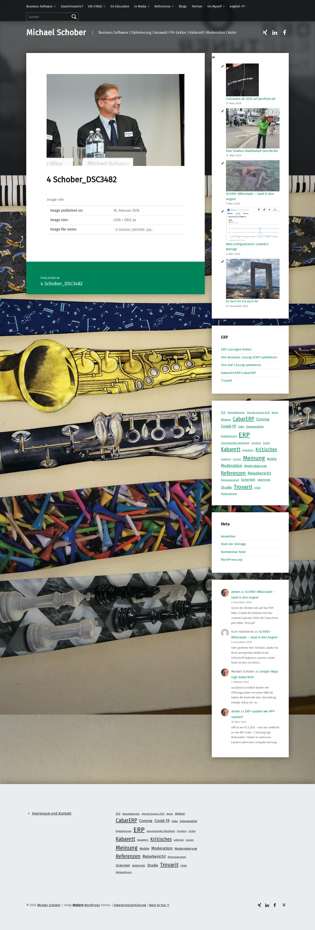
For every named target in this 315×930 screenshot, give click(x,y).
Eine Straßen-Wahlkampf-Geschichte (252, 151)
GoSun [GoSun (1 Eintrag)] (266, 443)
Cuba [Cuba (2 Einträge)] (241, 426)
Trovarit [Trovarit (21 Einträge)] (243, 487)
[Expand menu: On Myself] (224, 6)
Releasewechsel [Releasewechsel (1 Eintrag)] (230, 480)
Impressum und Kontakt (51, 813)
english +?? (237, 6)
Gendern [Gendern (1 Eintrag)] (256, 443)
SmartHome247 (72, 6)
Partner (197, 6)
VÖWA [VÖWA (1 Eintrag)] (257, 487)
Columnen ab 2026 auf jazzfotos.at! (250, 99)
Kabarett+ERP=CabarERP (238, 373)
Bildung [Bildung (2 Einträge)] (226, 419)
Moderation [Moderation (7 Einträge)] (231, 465)
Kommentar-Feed (233, 552)
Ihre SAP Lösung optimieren (241, 365)
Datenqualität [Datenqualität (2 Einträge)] (255, 426)
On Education (119, 6)
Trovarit (226, 380)
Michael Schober (56, 32)
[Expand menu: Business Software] (55, 6)
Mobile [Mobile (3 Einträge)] (272, 459)
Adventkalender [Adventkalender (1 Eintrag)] (236, 412)
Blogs (183, 6)
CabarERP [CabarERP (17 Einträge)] (243, 419)
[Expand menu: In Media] (148, 6)
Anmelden (228, 536)
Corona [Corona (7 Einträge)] (263, 419)
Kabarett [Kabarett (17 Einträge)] (230, 449)
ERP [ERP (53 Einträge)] (244, 435)
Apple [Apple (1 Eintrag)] (275, 412)
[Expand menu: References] (173, 6)
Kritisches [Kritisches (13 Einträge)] (266, 449)
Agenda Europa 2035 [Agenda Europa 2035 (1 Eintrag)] (258, 412)
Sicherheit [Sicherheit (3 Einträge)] (248, 480)
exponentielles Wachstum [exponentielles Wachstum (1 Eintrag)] (235, 443)
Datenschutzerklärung (130, 905)
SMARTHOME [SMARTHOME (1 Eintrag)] (264, 480)
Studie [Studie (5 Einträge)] (226, 487)
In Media (140, 6)
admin (235, 592)
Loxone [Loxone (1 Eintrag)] (237, 459)
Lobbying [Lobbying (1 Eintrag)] (226, 459)
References (162, 6)
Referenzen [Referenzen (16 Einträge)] (233, 473)
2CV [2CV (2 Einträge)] (223, 412)
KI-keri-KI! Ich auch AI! (242, 301)
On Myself (214, 6)
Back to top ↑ (159, 905)
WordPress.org (231, 560)
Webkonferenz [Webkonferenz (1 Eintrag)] (229, 493)
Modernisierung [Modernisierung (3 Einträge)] (255, 466)
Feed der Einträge (233, 544)
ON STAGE (95, 6)
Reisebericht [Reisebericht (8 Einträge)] (259, 473)
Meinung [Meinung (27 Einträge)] (254, 458)
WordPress (92, 905)
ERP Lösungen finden (236, 349)
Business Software (39, 6)
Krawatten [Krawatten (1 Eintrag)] (248, 450)
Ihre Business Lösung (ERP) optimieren (249, 357)
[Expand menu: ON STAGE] (104, 6)
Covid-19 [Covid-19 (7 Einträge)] (228, 426)
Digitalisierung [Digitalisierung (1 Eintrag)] (229, 436)
